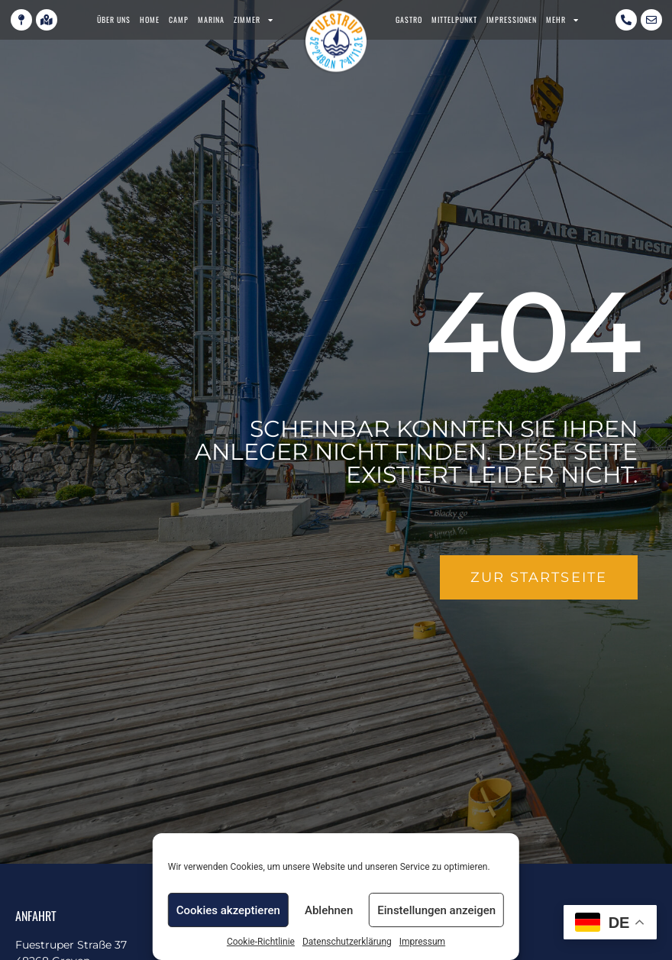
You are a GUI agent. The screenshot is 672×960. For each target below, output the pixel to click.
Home (150, 19)
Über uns (114, 19)
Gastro (409, 19)
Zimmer (253, 19)
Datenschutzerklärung (347, 941)
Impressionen (511, 19)
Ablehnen (329, 910)
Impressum (422, 941)
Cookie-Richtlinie (261, 941)
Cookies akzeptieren (228, 910)
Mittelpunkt (454, 19)
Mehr (562, 19)
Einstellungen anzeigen (436, 910)
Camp (179, 19)
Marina (211, 19)
